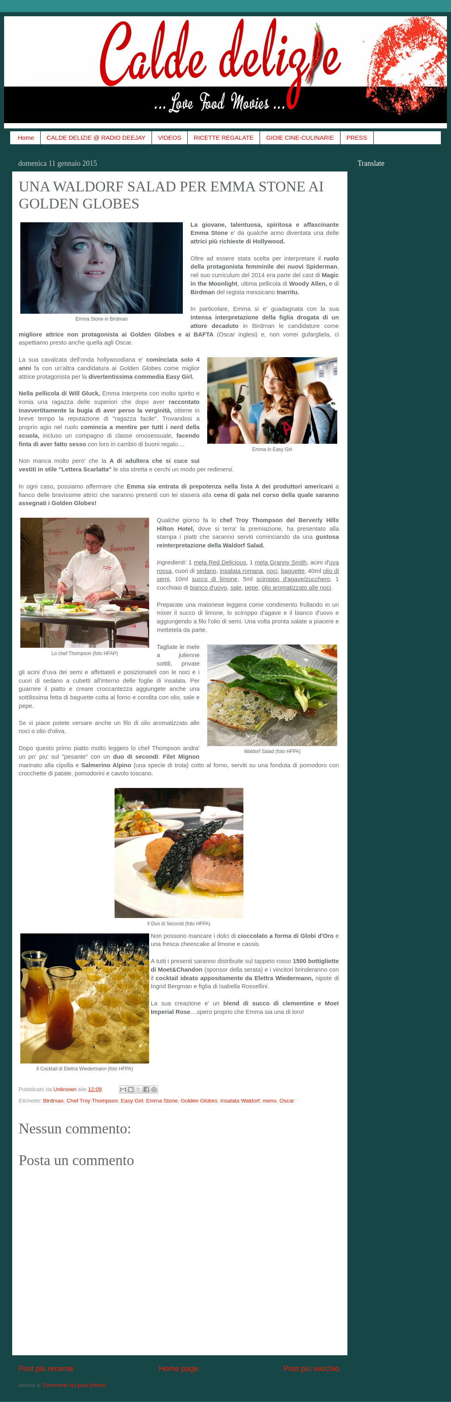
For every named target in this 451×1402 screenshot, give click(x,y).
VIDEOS (169, 137)
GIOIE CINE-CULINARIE (300, 137)
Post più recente (46, 1368)
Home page (179, 1368)
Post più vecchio (311, 1368)
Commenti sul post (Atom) (74, 1385)
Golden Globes (199, 1101)
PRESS (357, 137)
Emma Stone (162, 1101)
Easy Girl (132, 1101)
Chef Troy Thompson (92, 1101)
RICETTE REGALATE (224, 137)
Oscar (287, 1101)
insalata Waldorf (240, 1101)
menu (269, 1101)
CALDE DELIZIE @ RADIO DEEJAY (96, 137)
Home (26, 137)
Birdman (53, 1101)
